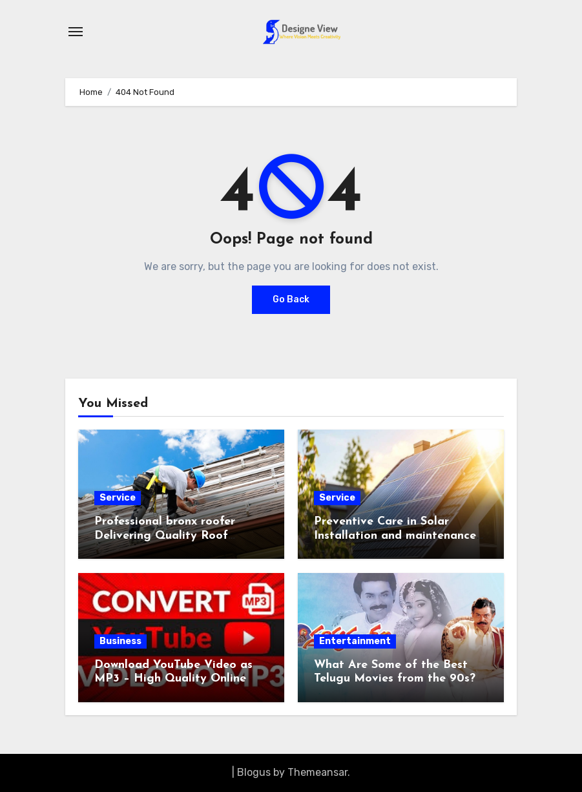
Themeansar (317, 772)
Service (117, 497)
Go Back (291, 299)
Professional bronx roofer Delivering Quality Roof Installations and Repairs (164, 536)
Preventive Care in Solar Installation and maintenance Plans (395, 536)
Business (120, 641)
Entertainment (355, 641)
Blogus (254, 772)
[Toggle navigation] (75, 31)
